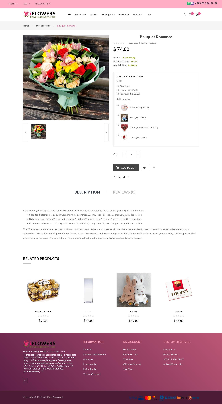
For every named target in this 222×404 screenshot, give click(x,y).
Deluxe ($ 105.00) (127, 90)
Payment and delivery (94, 354)
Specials (87, 349)
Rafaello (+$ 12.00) (133, 107)
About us (88, 359)
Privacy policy (90, 364)
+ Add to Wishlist (144, 167)
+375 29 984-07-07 (173, 359)
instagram (25, 380)
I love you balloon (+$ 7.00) (137, 127)
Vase (88, 311)
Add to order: (124, 99)
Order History (130, 354)
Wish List (128, 359)
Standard (123, 86)
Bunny (133, 311)
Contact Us (169, 349)
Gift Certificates (132, 364)
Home (26, 25)
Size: (119, 80)
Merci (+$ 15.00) (132, 137)
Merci (178, 311)
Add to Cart (129, 167)
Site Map (128, 369)
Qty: (116, 154)
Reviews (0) (124, 192)
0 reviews (133, 43)
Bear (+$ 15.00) (131, 117)
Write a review (148, 43)
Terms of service (92, 374)
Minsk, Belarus (171, 354)
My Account (129, 349)
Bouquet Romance (67, 25)
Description (87, 192)
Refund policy (90, 369)
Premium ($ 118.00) (128, 93)
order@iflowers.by (173, 364)
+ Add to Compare (153, 167)
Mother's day (43, 25)
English (13, 4)
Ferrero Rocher (43, 311)
